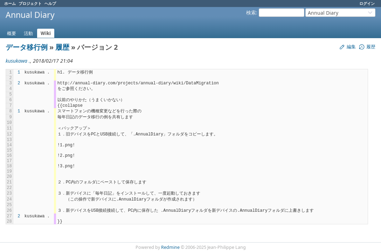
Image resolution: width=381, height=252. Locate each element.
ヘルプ (50, 3)
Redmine (170, 247)
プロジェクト (30, 3)
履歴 (62, 47)
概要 (11, 33)
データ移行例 (27, 47)
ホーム (10, 3)
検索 (251, 12)
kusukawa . (18, 60)
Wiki (46, 33)
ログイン (367, 3)
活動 (28, 33)
